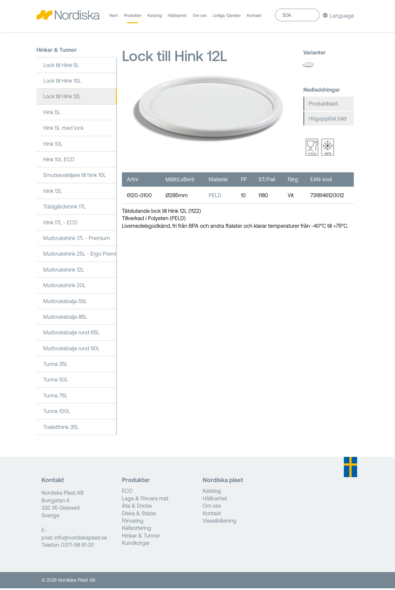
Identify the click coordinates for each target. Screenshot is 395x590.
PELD (215, 197)
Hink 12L (52, 193)
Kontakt (254, 18)
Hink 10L (52, 145)
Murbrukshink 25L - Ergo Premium (80, 255)
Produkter (133, 18)
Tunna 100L (56, 413)
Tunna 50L (55, 381)
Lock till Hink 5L (61, 66)
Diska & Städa (139, 515)
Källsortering (136, 530)
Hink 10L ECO (58, 161)
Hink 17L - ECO (60, 224)
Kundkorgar (136, 545)
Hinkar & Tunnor (57, 51)
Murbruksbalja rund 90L (71, 350)
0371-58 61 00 (77, 546)
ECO (127, 492)
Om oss (200, 18)
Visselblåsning (220, 522)
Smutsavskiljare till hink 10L (74, 177)
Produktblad (323, 105)
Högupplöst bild (327, 120)
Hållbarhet (177, 18)
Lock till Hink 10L (62, 82)
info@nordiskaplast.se (80, 539)
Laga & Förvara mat (145, 500)
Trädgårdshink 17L (64, 208)
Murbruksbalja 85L (65, 318)
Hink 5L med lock (63, 129)
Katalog (155, 18)
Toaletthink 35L (61, 428)
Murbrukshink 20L (64, 287)
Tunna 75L (55, 397)
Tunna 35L (55, 366)
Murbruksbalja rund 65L (71, 334)
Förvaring (133, 522)
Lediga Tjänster (227, 18)
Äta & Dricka (137, 507)
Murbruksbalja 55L (65, 302)
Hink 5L (51, 114)
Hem (113, 18)
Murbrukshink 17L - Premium (76, 240)
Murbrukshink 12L (63, 271)
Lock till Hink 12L (62, 98)
